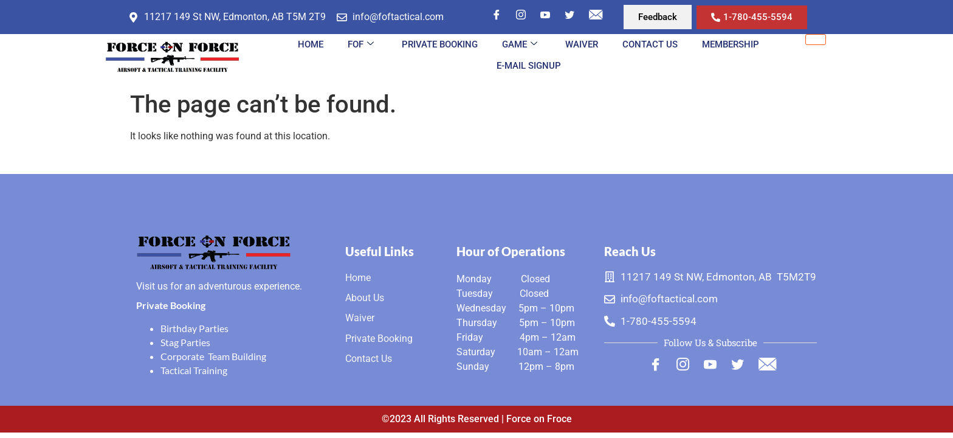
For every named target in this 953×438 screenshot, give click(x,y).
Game (519, 44)
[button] (658, 17)
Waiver (581, 44)
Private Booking (440, 44)
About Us (364, 298)
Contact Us (650, 44)
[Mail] (595, 16)
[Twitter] (569, 16)
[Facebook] (496, 16)
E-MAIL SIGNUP (529, 65)
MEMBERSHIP (730, 44)
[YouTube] (545, 16)
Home (310, 44)
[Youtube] (710, 366)
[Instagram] (521, 16)
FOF (361, 44)
